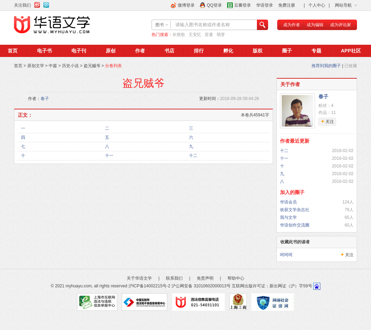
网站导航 (343, 5)
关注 (349, 254)
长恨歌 (179, 34)
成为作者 (291, 24)
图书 (159, 24)
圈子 (287, 50)
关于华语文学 (139, 278)
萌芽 (221, 34)
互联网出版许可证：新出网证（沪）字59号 (272, 286)
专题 (316, 50)
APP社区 (351, 50)
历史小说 (70, 65)
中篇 (53, 65)
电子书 (44, 50)
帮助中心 (235, 278)
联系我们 (174, 278)
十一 (109, 155)
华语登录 (264, 5)
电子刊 (78, 50)
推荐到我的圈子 (326, 65)
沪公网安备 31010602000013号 (201, 286)
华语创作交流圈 (294, 225)
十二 (193, 155)
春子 (45, 98)
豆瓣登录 (242, 5)
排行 (199, 50)
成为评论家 (340, 24)
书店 (169, 50)
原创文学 (35, 65)
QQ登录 (214, 5)
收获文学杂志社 (294, 209)
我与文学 (288, 217)
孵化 (228, 50)
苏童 (209, 34)
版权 (257, 50)
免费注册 (286, 5)
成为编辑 (315, 24)
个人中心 (316, 5)
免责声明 (205, 278)
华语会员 (288, 202)
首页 (13, 50)
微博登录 (186, 5)
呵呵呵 (286, 254)
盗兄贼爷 (92, 65)
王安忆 (195, 34)
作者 (140, 50)
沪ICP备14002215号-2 (149, 286)
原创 (110, 50)
